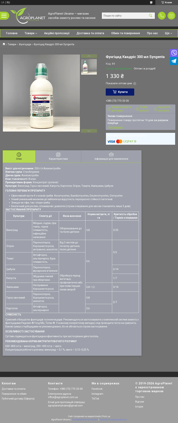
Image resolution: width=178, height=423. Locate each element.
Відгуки (139, 401)
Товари (29, 33)
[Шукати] (150, 15)
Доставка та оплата (90, 33)
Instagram (97, 393)
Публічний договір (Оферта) (18, 398)
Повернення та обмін (14, 393)
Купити (123, 92)
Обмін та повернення (125, 33)
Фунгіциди (25, 44)
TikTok (95, 398)
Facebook (97, 388)
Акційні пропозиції (56, 33)
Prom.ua (106, 416)
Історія (139, 406)
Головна (11, 33)
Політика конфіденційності (113, 419)
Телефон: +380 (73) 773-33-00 (65, 388)
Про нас (152, 33)
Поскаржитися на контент (85, 419)
